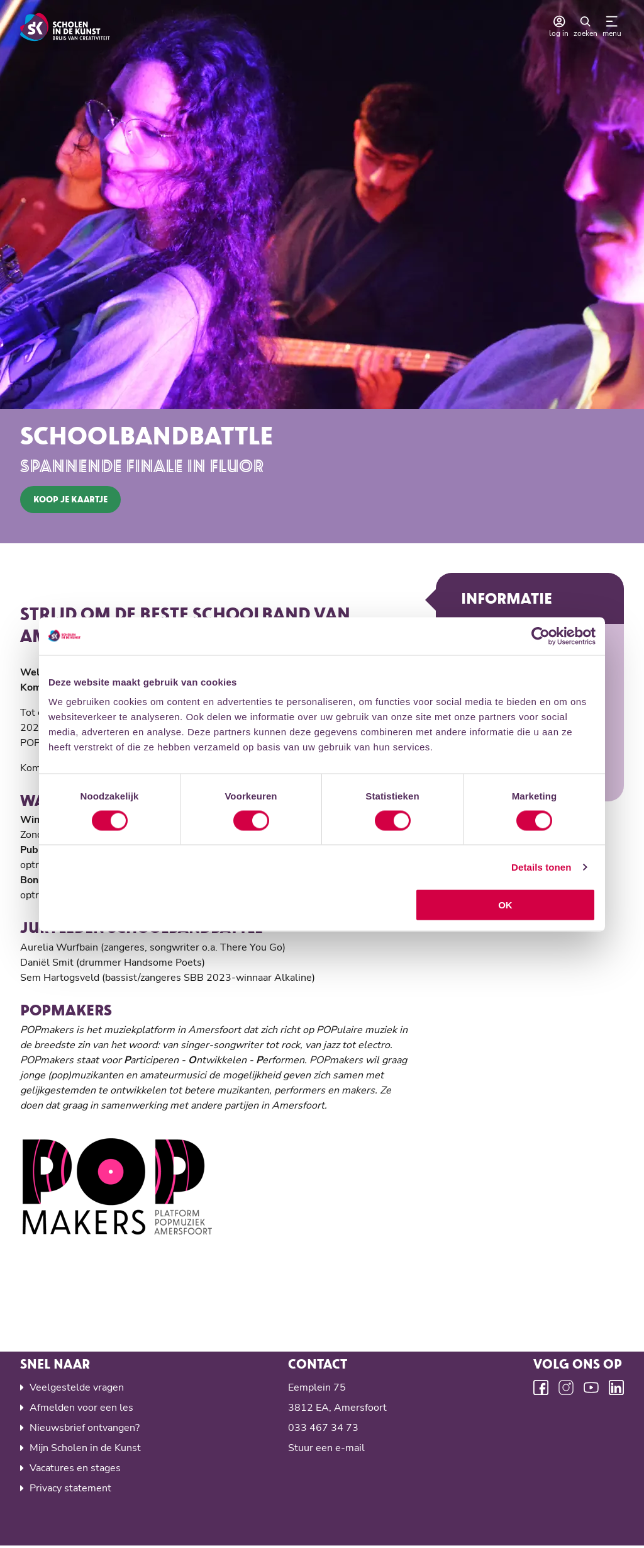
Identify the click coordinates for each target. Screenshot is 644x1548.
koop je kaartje (71, 499)
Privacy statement (70, 1490)
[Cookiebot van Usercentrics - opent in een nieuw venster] (541, 635)
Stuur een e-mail (326, 1450)
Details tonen (541, 866)
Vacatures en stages (75, 1470)
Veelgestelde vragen (77, 1389)
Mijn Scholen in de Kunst (85, 1450)
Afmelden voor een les (81, 1409)
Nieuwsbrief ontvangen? (85, 1430)
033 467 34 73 (323, 1430)
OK (505, 905)
